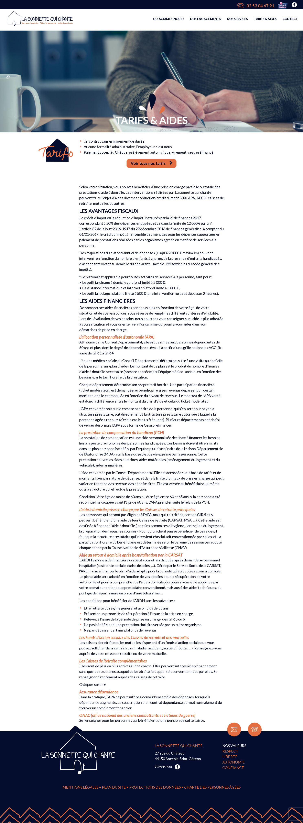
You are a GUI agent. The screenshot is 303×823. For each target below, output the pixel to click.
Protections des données (155, 787)
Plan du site (114, 787)
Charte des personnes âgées (212, 787)
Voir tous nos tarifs (152, 163)
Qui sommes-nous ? (168, 20)
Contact (290, 20)
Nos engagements (205, 20)
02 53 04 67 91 (255, 5)
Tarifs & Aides (265, 20)
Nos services (237, 20)
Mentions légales (80, 787)
